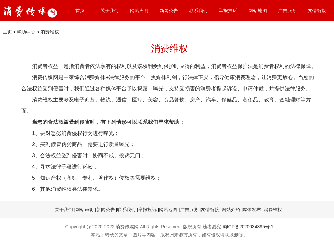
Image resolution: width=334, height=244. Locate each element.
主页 (7, 31)
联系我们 (198, 10)
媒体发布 (252, 209)
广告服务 (287, 10)
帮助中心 (26, 31)
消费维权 (49, 31)
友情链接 (317, 10)
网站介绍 (231, 209)
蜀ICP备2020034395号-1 (248, 226)
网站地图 (257, 10)
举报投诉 (228, 10)
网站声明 (139, 10)
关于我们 (109, 10)
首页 (80, 10)
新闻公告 (169, 10)
